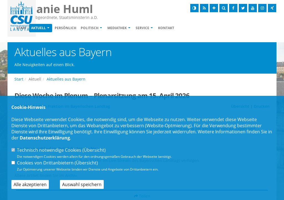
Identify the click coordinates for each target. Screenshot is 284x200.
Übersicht (94, 150)
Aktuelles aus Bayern (66, 79)
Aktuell (70, 28)
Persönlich (97, 28)
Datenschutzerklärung (45, 138)
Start (53, 28)
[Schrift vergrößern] (214, 8)
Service (174, 28)
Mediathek (149, 28)
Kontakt (198, 28)
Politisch (121, 28)
